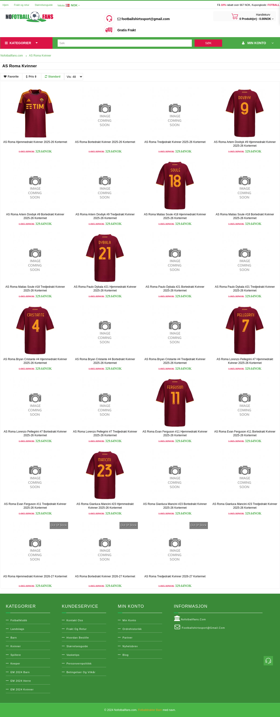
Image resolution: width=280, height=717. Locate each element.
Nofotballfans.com (190, 618)
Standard (52, 76)
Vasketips (73, 654)
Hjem (6, 5)
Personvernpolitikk (79, 663)
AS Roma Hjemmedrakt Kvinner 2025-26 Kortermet (35, 142)
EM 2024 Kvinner (22, 689)
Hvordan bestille (77, 637)
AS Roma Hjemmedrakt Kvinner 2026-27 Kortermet (35, 576)
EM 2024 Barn (20, 672)
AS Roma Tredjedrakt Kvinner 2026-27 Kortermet (175, 576)
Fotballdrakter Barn (150, 710)
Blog (125, 654)
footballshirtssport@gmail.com (143, 19)
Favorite (11, 76)
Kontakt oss (74, 620)
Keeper (15, 663)
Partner (127, 637)
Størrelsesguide (44, 5)
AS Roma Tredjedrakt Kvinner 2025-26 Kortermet (175, 142)
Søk (208, 43)
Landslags (17, 629)
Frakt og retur (21, 5)
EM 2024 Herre (20, 680)
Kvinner (15, 646)
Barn (13, 637)
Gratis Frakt (126, 30)
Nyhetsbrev (130, 646)
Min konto (129, 620)
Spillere (15, 654)
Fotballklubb (18, 620)
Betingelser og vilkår (80, 672)
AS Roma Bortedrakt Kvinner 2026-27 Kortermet (105, 576)
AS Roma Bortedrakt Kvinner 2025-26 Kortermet (105, 142)
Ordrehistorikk (132, 629)
